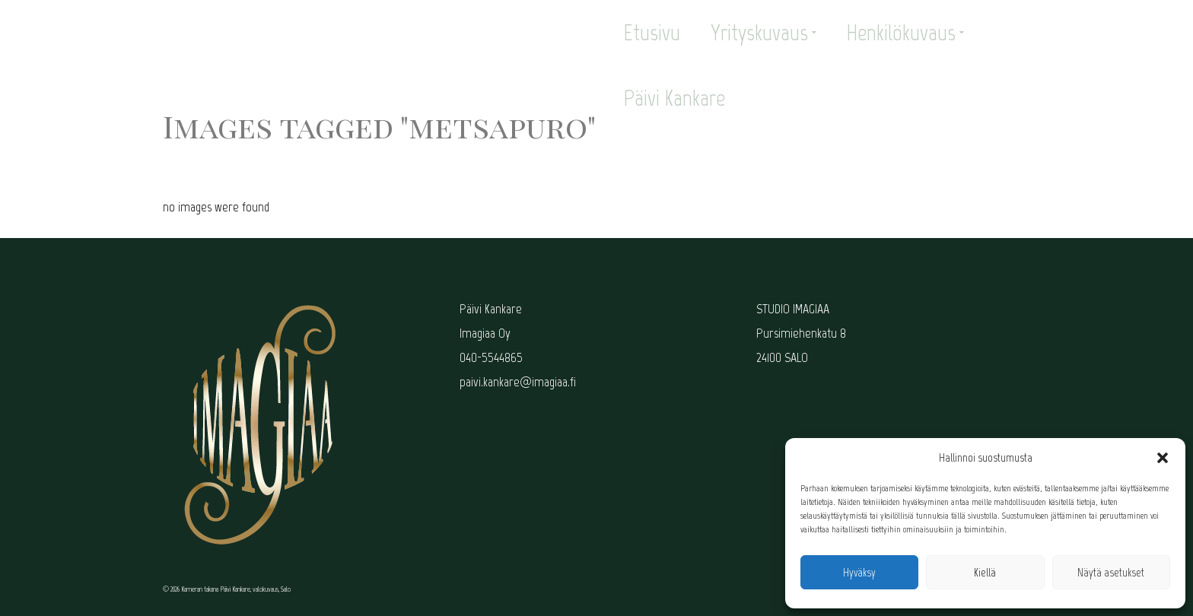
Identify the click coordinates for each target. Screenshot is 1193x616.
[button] (1162, 457)
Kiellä (985, 572)
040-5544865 (491, 357)
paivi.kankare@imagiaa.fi (518, 381)
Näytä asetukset (1110, 572)
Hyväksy (859, 572)
